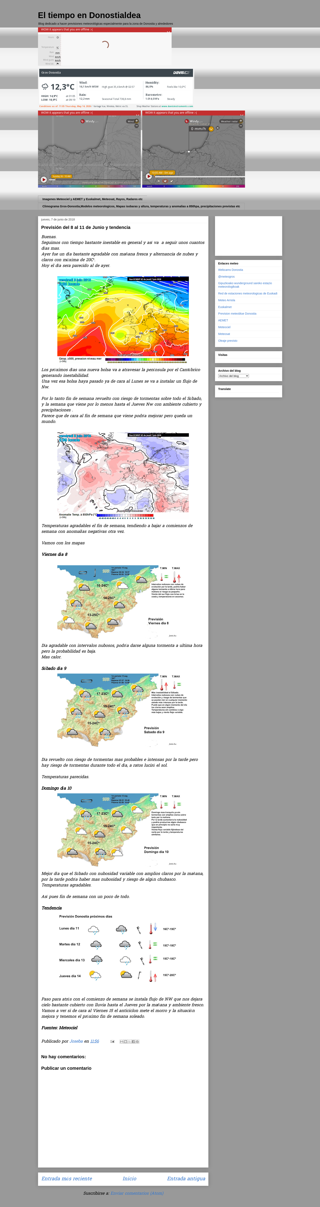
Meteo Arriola (226, 300)
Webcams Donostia (230, 269)
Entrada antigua (186, 1179)
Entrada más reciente (66, 1179)
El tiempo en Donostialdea (89, 15)
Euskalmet (225, 307)
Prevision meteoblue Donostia (237, 313)
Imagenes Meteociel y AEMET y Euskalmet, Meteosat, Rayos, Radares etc (93, 199)
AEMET (223, 320)
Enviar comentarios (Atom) (136, 1194)
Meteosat (224, 334)
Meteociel (224, 327)
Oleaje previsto (227, 340)
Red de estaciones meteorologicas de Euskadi (247, 293)
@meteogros (226, 276)
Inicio (129, 1179)
